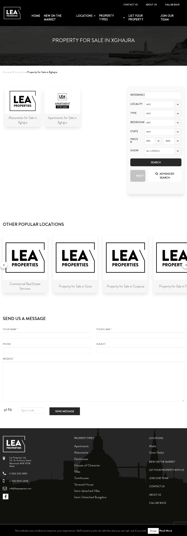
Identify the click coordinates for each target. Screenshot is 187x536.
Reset (140, 176)
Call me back (172, 4)
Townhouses (81, 478)
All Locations (18, 72)
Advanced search (164, 176)
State (134, 131)
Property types (106, 17)
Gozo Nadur (156, 452)
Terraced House (84, 484)
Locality (134, 104)
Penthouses (81, 459)
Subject (140, 348)
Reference (134, 94)
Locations (84, 16)
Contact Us (130, 4)
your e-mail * (140, 333)
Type (133, 113)
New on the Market (53, 17)
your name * (47, 333)
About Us (151, 4)
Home (36, 16)
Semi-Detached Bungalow (90, 497)
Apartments (81, 446)
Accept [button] (153, 530)
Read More (165, 531)
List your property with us (166, 470)
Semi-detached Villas (87, 491)
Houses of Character (87, 465)
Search (156, 162)
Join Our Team (167, 17)
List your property (135, 17)
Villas (77, 471)
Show (134, 150)
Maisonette (81, 452)
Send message (64, 411)
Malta (152, 446)
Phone (47, 348)
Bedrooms (134, 122)
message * (93, 379)
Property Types (84, 438)
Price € (134, 140)
